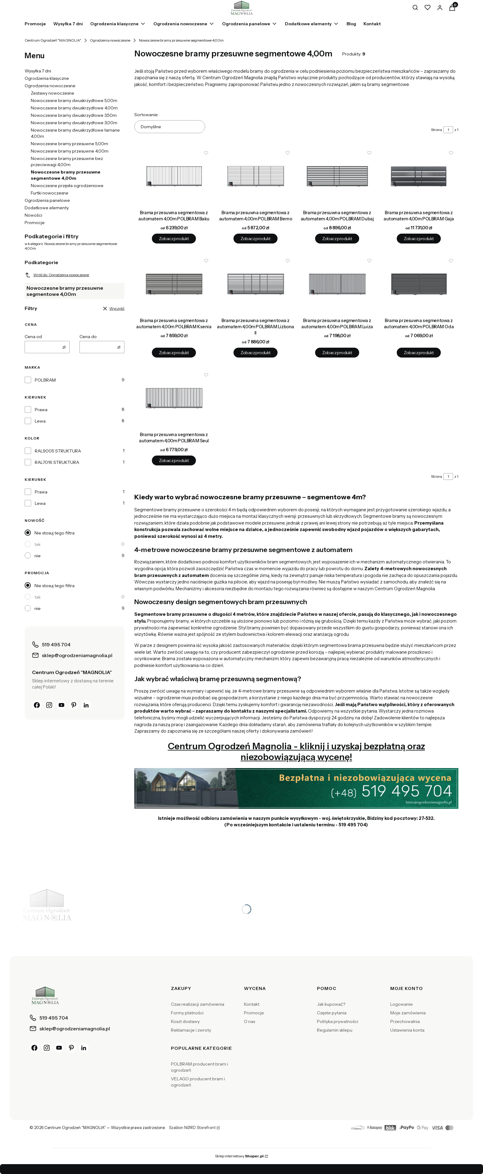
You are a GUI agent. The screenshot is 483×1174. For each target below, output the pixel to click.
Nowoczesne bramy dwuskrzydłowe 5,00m (74, 100)
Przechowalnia (405, 1021)
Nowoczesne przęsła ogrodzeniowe (67, 185)
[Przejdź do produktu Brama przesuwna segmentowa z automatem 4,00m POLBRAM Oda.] (418, 284)
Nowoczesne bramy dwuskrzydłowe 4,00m (74, 108)
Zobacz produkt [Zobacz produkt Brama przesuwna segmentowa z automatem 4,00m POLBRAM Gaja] (418, 238)
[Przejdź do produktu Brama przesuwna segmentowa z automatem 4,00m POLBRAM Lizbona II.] (255, 284)
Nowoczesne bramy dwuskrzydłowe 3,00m (74, 122)
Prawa (41, 409)
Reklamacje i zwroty (191, 1030)
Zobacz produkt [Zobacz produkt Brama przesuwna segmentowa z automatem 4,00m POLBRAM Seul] (174, 461)
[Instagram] (49, 705)
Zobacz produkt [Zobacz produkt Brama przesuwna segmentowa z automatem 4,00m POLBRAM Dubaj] (337, 238)
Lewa (40, 421)
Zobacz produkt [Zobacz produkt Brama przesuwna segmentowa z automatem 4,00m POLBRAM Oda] (418, 352)
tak (37, 544)
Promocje (35, 222)
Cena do (88, 336)
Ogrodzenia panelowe (47, 200)
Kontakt (251, 1004)
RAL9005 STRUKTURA (58, 451)
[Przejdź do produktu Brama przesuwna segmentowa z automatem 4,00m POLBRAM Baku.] (173, 176)
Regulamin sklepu (334, 1030)
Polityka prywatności (337, 1021)
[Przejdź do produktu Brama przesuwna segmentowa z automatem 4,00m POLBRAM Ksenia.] (173, 284)
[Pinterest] (74, 705)
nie (37, 555)
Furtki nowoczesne (49, 193)
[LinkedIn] (86, 705)
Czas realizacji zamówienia (197, 1004)
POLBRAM (45, 380)
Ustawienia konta (407, 1030)
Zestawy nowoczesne (52, 93)
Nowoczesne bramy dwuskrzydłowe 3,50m (74, 115)
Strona (436, 129)
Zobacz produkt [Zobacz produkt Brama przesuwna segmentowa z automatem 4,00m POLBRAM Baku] (174, 238)
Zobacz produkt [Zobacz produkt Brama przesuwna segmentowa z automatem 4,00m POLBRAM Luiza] (337, 352)
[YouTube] (62, 705)
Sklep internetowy (239, 1156)
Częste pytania (332, 1013)
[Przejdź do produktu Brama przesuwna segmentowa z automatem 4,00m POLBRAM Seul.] (173, 398)
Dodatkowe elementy (47, 208)
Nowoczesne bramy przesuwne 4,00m (69, 151)
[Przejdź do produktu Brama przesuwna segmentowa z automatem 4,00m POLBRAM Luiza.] (337, 284)
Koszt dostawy (185, 1021)
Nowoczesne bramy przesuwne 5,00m (69, 143)
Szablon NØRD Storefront (192, 1128)
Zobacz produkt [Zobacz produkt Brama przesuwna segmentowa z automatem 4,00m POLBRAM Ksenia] (174, 352)
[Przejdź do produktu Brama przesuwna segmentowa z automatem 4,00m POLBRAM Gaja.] (418, 176)
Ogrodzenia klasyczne (47, 78)
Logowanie (401, 1004)
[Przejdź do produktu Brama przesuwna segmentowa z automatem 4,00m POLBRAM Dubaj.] (337, 176)
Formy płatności (187, 1013)
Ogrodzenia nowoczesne (110, 40)
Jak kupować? (331, 1004)
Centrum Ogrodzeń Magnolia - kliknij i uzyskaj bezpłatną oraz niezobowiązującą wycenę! (296, 751)
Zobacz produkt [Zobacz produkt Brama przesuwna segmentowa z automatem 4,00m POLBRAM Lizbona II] (255, 352)
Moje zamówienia (408, 1013)
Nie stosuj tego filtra (54, 533)
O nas (249, 1021)
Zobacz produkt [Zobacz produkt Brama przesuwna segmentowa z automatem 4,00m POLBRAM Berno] (255, 238)
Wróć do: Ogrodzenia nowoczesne (57, 275)
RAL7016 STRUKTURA (57, 462)
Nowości (33, 215)
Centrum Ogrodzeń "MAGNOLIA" (53, 40)
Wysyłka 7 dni (38, 71)
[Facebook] (37, 705)
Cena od (33, 336)
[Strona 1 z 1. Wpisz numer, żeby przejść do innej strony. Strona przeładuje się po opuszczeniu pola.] (448, 129)
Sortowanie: (146, 114)
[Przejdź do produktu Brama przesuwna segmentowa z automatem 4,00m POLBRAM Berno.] (255, 176)
